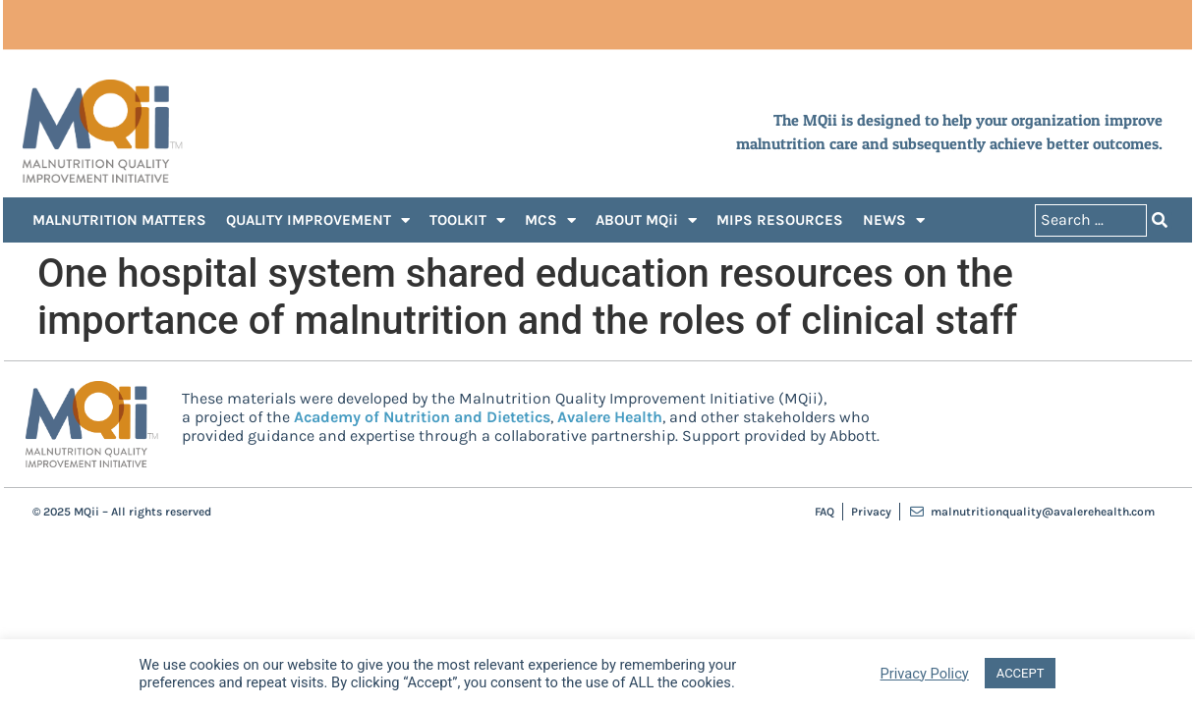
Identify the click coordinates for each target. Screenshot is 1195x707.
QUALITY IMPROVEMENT (318, 220)
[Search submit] (1159, 220)
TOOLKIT (467, 220)
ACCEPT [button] (1020, 673)
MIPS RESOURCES (779, 220)
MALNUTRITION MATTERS (119, 220)
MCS (550, 220)
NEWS (894, 220)
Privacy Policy (925, 673)
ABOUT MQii (646, 220)
